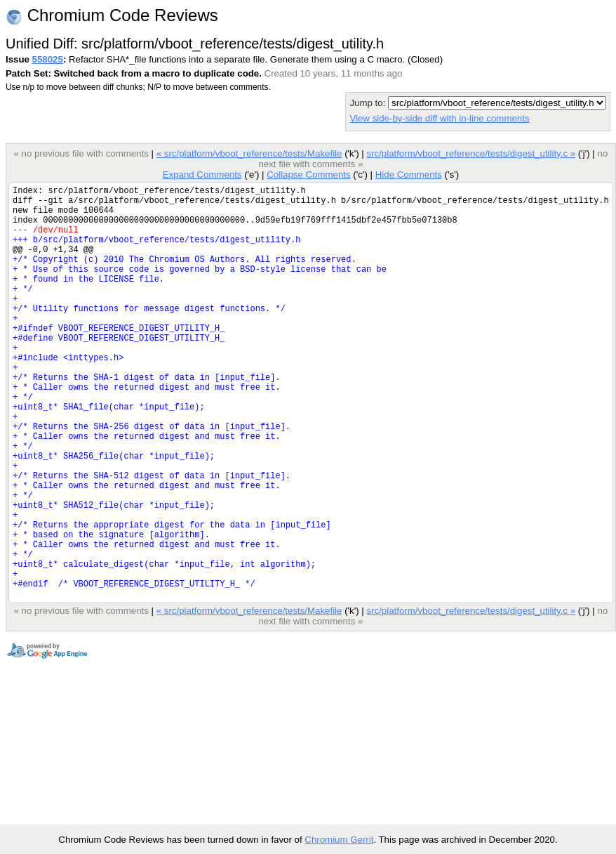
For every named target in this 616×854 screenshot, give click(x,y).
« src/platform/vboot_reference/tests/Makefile (249, 153)
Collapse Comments (308, 174)
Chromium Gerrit (338, 839)
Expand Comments (202, 174)
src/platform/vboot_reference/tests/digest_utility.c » (470, 153)
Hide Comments (408, 174)
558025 (47, 59)
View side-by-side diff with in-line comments (439, 118)
